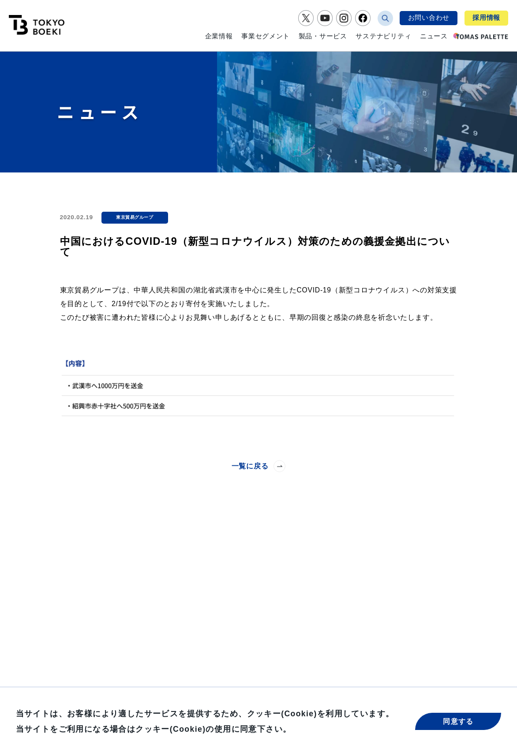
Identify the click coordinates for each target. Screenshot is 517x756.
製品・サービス (323, 36)
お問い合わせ (429, 17)
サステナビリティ (383, 36)
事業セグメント (265, 36)
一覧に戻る (259, 466)
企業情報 (219, 36)
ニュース (434, 36)
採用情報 (486, 17)
